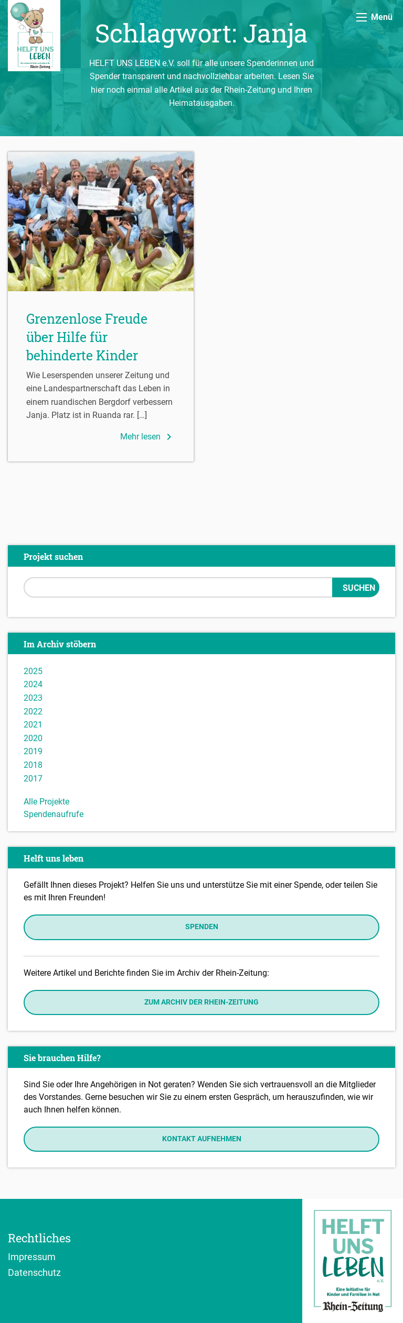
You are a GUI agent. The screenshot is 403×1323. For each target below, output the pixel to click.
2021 (33, 725)
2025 (33, 671)
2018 (33, 765)
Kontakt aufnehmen (201, 1138)
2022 (33, 711)
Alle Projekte (46, 802)
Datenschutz (34, 1272)
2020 (33, 738)
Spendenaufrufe (53, 814)
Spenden (201, 926)
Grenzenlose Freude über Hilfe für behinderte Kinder (86, 337)
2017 (33, 779)
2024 (33, 684)
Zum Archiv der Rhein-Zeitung (201, 1002)
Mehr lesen (147, 437)
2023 (33, 698)
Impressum (32, 1256)
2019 (33, 751)
